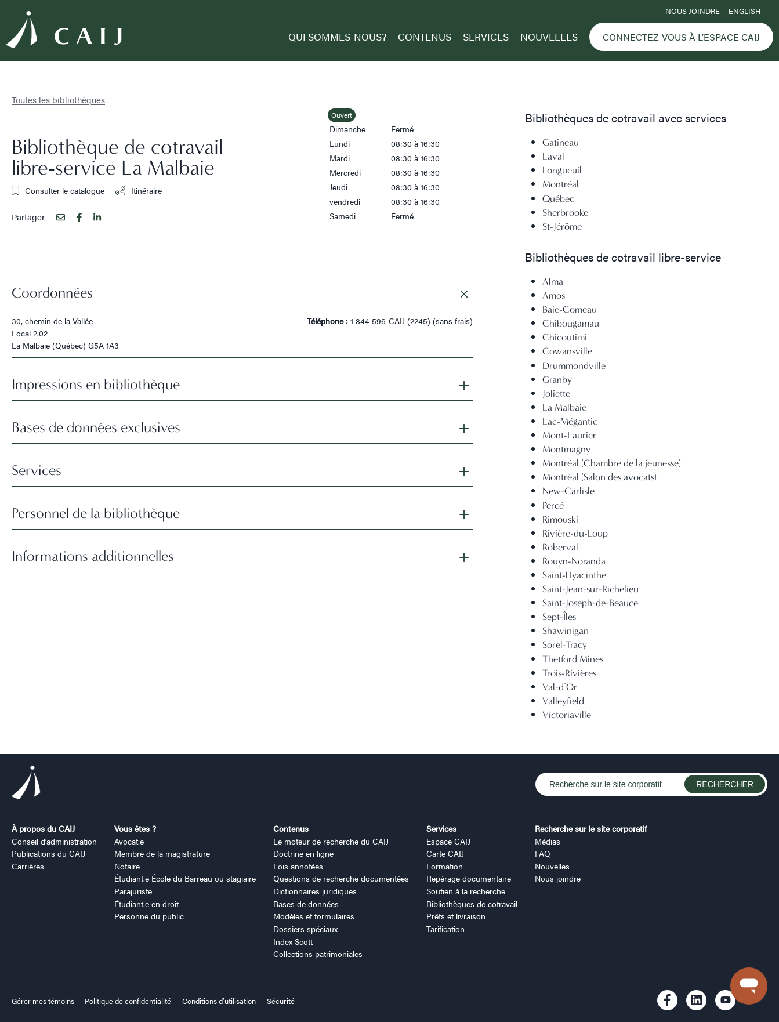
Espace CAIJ (448, 841)
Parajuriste (133, 891)
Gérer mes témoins (44, 1001)
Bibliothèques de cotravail (471, 903)
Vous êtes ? (135, 828)
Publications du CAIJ (48, 853)
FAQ (542, 853)
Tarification (445, 928)
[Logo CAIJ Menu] (64, 31)
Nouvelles (549, 37)
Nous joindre (692, 11)
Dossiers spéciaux (305, 928)
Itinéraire (138, 190)
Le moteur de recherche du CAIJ (331, 841)
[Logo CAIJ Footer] (26, 784)
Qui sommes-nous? (337, 37)
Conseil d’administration (54, 841)
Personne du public (149, 916)
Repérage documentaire (468, 878)
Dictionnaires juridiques (315, 891)
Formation (444, 866)
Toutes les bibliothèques (58, 99)
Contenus (424, 37)
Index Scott (293, 941)
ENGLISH (744, 11)
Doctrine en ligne (303, 853)
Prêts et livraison (455, 916)
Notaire (127, 866)
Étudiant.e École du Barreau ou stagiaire (185, 878)
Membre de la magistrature (162, 853)
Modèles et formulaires (313, 916)
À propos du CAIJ (43, 828)
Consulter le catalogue (58, 190)
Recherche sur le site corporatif (591, 828)
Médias (547, 841)
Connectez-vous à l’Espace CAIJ (681, 37)
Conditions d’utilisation (219, 1001)
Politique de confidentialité (128, 1001)
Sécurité (281, 1001)
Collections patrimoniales (318, 953)
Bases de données (306, 903)
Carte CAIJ (445, 853)
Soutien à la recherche (465, 891)
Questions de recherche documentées (341, 878)
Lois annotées (298, 866)
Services (486, 37)
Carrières (28, 866)
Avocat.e (129, 841)
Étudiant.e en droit (146, 903)
